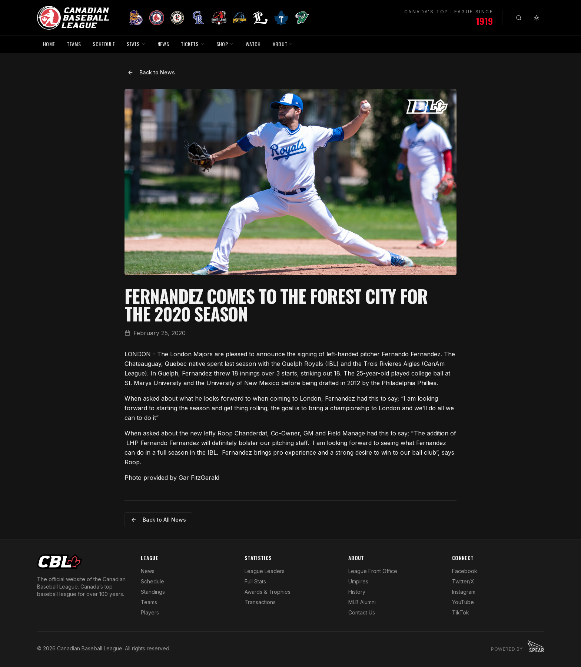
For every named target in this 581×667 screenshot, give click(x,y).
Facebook (464, 571)
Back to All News (158, 519)
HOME (49, 44)
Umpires (358, 581)
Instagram (463, 592)
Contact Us (361, 612)
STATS (136, 44)
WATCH (253, 44)
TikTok (460, 612)
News (148, 571)
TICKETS (192, 44)
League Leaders (265, 571)
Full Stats (255, 581)
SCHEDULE (104, 44)
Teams (149, 602)
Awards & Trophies (267, 592)
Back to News (151, 72)
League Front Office (372, 571)
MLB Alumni (362, 602)
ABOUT (283, 44)
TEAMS (74, 44)
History (356, 592)
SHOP (225, 44)
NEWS (163, 44)
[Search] (518, 17)
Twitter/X (463, 581)
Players (150, 612)
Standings (153, 592)
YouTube (463, 602)
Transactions (260, 602)
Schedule (152, 581)
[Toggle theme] (536, 17)
